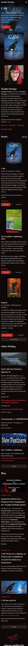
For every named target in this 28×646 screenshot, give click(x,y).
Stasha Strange (7, 2)
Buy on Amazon (7, 335)
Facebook (12, 125)
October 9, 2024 (5, 597)
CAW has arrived (8, 600)
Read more (4, 201)
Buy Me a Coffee (6, 129)
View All (24, 137)
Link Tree (4, 125)
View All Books (14, 339)
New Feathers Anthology (12, 450)
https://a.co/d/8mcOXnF (11, 615)
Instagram (20, 125)
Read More (4, 544)
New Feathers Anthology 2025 (12, 237)
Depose (4, 302)
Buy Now (6, 27)
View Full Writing (6, 412)
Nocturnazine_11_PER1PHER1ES (14, 419)
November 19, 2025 (6, 495)
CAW (4, 8)
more (9, 122)
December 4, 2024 (5, 550)
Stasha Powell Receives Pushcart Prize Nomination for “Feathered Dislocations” (13, 502)
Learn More (18, 27)
